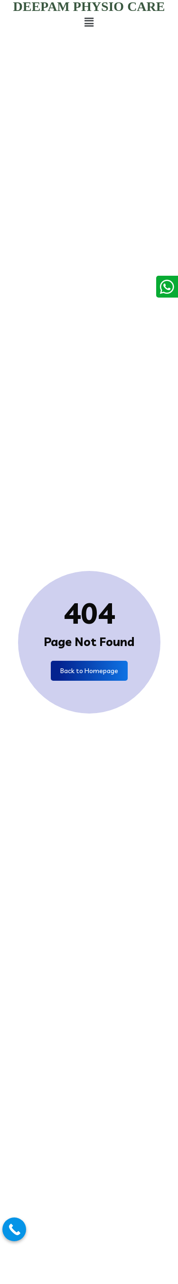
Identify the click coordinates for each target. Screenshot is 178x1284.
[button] (89, 22)
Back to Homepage (89, 670)
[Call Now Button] (14, 1229)
